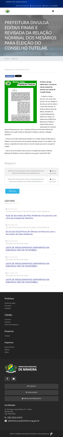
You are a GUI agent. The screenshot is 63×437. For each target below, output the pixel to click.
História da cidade (10, 303)
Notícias (15, 59)
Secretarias (8, 306)
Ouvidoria (46, 5)
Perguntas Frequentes (31, 398)
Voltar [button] (12, 191)
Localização (31, 392)
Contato (31, 386)
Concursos (8, 319)
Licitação (7, 336)
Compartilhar (10, 76)
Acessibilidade (54, 5)
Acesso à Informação (36, 5)
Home (7, 59)
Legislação (8, 308)
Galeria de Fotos (9, 347)
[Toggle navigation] (53, 11)
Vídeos (7, 352)
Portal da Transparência (22, 5)
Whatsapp (29, 76)
